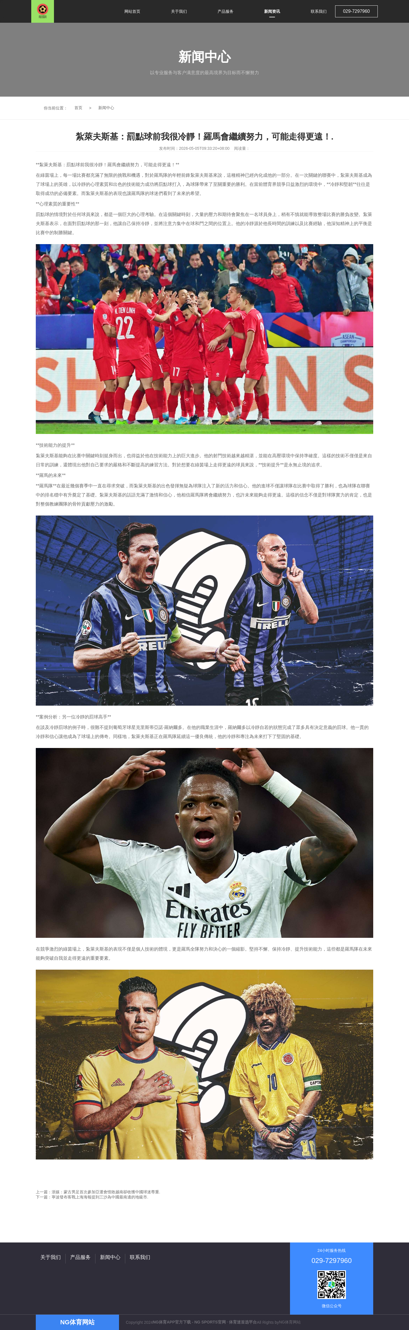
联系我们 (140, 1257)
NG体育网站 (290, 1322)
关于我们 (50, 1257)
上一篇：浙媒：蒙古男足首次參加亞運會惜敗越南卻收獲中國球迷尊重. (98, 1192)
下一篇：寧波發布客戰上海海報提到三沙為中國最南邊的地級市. (92, 1197)
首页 (78, 108)
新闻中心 (106, 108)
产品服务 (80, 1257)
